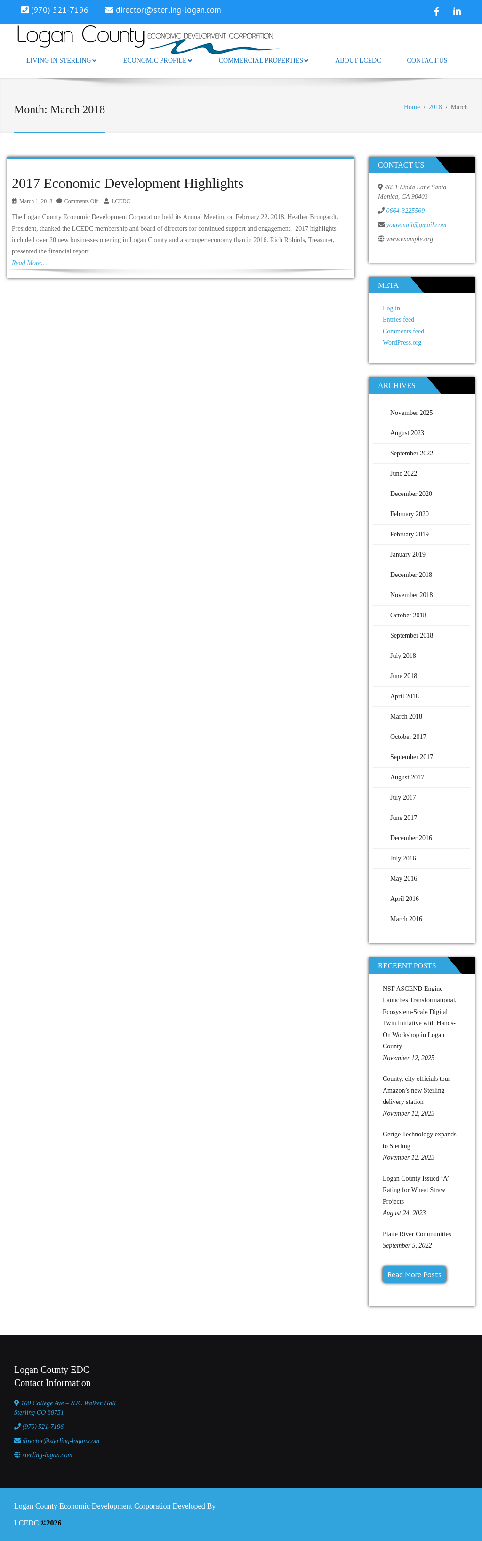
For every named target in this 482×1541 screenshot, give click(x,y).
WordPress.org (402, 342)
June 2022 (403, 473)
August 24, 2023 (404, 1213)
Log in (391, 308)
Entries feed (398, 319)
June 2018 (403, 676)
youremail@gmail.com (416, 224)
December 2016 (411, 838)
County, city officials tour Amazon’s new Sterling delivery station (416, 1090)
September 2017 (411, 757)
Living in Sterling (61, 60)
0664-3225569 (405, 210)
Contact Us (427, 60)
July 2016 (403, 858)
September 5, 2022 (407, 1245)
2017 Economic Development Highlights (127, 183)
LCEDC (121, 201)
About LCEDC (358, 60)
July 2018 (403, 655)
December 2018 (411, 574)
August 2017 (407, 777)
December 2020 (411, 493)
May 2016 (403, 878)
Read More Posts (414, 1274)
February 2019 (409, 534)
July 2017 (403, 797)
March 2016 (406, 919)
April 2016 (404, 898)
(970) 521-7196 (43, 1426)
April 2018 (404, 696)
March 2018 (406, 716)
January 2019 (408, 554)
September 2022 (411, 453)
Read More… (29, 263)
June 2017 (403, 817)
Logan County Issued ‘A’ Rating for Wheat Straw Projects (416, 1190)
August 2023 (407, 433)
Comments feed (403, 331)
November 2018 (411, 595)
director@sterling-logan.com (168, 9)
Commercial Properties (264, 60)
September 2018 (411, 635)
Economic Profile (157, 60)
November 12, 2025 (408, 1058)
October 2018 (408, 615)
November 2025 (411, 412)
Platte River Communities (417, 1234)
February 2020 (409, 514)
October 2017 (408, 736)
